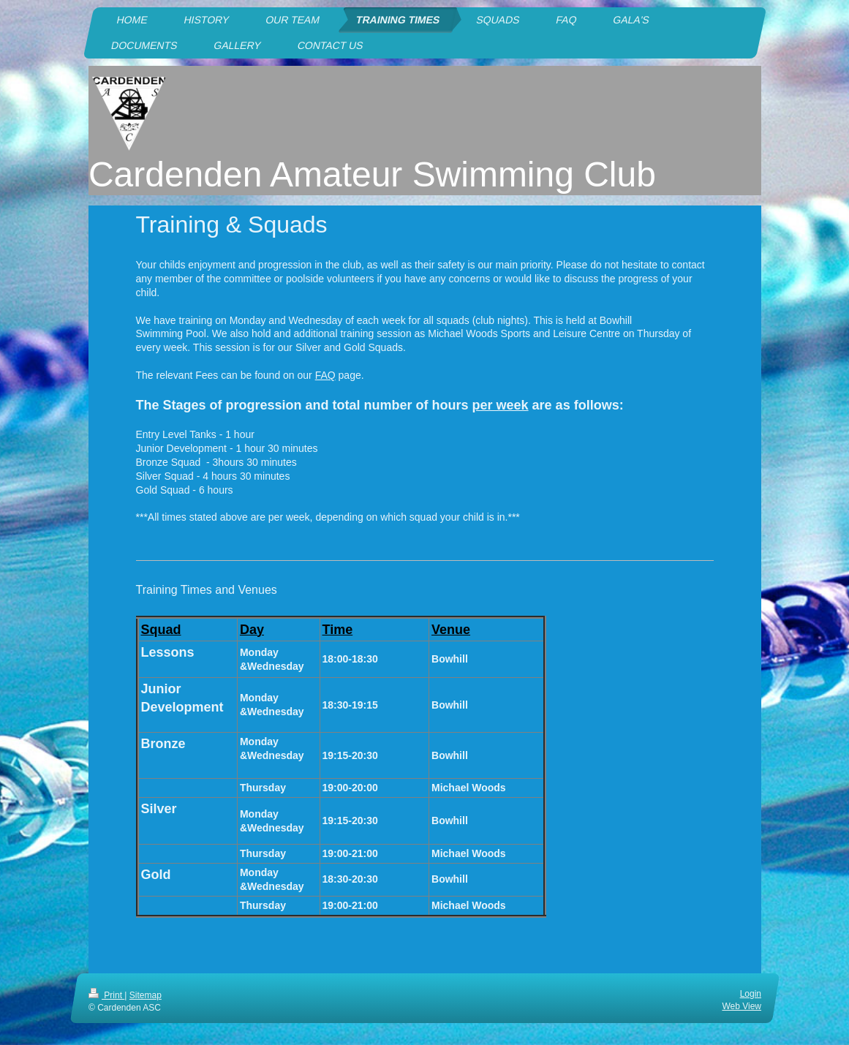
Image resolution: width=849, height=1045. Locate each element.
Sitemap (145, 995)
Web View (741, 1006)
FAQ (325, 375)
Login (750, 994)
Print (106, 995)
